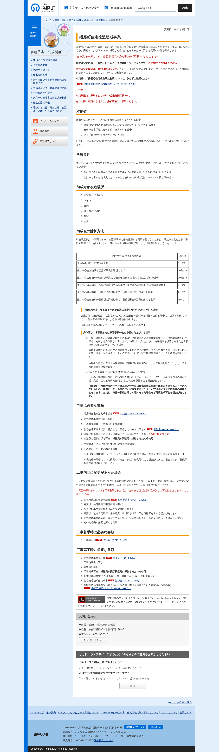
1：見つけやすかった (93, 678)
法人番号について (103, 740)
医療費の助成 (40, 65)
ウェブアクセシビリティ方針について (78, 712)
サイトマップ (37, 712)
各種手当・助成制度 (95, 20)
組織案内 (51, 712)
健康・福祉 (61, 20)
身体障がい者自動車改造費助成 (50, 87)
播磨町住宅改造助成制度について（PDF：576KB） (111, 84)
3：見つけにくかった (137, 678)
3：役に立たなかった (130, 668)
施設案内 (44, 131)
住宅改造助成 (40, 74)
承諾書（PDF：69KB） (166, 429)
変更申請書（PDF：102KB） (133, 499)
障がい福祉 (75, 20)
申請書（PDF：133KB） (133, 413)
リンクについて (168, 712)
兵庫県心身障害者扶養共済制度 (50, 97)
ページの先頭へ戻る (181, 702)
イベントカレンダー (50, 121)
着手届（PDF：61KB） (115, 540)
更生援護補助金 (41, 102)
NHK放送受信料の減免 (45, 60)
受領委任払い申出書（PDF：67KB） (111, 588)
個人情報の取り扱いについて (142, 712)
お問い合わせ (94, 640)
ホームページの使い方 (113, 712)
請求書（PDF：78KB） (127, 580)
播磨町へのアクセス (135, 727)
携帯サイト (185, 712)
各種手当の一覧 (41, 70)
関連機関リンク (48, 141)
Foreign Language (121, 7)
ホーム (48, 20)
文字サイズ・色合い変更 (84, 7)
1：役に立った (90, 668)
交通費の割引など (42, 92)
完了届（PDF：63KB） (125, 557)
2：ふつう (108, 668)
